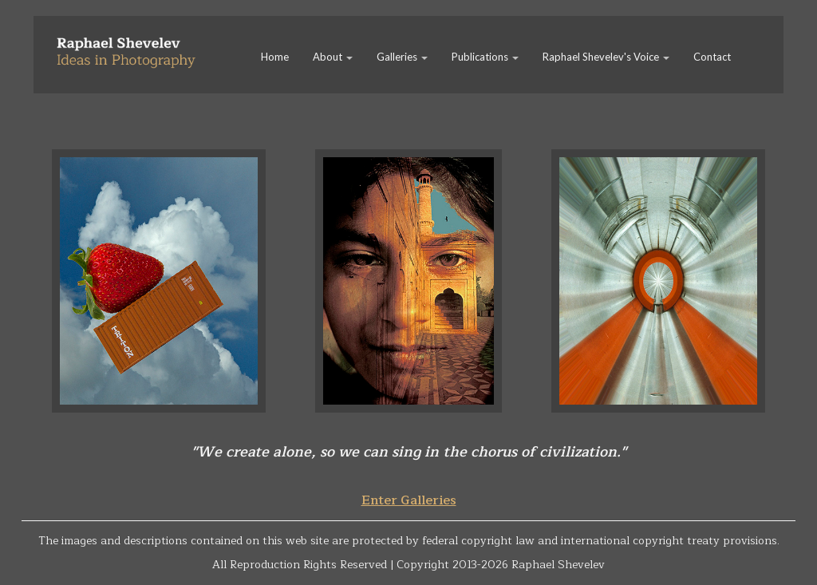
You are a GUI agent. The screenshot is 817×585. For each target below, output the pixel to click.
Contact (712, 56)
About (333, 56)
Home (275, 56)
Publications (485, 56)
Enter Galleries (408, 500)
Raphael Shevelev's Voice (606, 56)
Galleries (402, 56)
